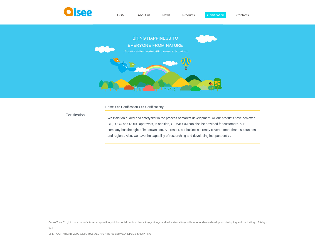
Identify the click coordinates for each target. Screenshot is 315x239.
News (166, 15)
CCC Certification (74, 178)
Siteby (261, 222)
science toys (142, 222)
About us (144, 15)
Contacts (242, 15)
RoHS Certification (75, 136)
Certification (215, 15)
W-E (51, 228)
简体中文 (250, 3)
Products (188, 15)
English (237, 3)
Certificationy (154, 107)
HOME (122, 15)
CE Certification (75, 157)
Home (109, 107)
